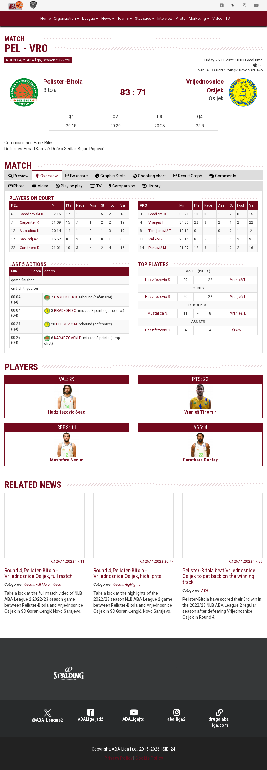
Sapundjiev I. (30, 239)
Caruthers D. (30, 248)
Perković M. (157, 248)
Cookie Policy (149, 758)
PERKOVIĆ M (66, 324)
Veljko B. (155, 239)
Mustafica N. (30, 231)
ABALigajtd (133, 715)
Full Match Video (48, 585)
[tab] (18, 175)
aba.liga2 (176, 715)
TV (227, 18)
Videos (28, 585)
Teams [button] (123, 18)
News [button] (106, 18)
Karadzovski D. (32, 214)
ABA (204, 590)
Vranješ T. (156, 222)
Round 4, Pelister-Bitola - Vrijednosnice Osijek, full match (38, 573)
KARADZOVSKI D (67, 338)
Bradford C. (157, 214)
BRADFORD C (65, 311)
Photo (181, 18)
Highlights (132, 585)
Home (45, 18)
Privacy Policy (118, 758)
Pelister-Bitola (63, 81)
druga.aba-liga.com (219, 718)
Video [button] (217, 18)
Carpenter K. (30, 222)
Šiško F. (238, 330)
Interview (165, 18)
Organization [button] (65, 18)
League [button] (88, 18)
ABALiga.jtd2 (90, 715)
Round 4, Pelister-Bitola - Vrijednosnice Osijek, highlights (127, 573)
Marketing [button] (197, 18)
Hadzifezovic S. (158, 280)
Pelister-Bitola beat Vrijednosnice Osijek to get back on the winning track (218, 576)
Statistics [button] (143, 18)
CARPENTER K (65, 297)
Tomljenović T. (160, 231)
